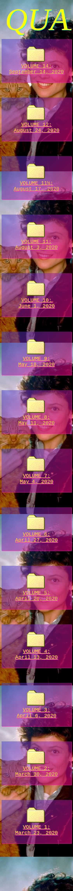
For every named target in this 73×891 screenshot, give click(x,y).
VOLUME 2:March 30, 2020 (36, 797)
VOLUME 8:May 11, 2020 (36, 431)
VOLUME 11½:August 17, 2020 (36, 188)
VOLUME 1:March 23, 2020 (36, 857)
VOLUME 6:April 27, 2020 (36, 553)
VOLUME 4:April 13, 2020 (36, 675)
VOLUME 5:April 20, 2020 (36, 614)
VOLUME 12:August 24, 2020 (36, 127)
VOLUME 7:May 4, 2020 (36, 492)
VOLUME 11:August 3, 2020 (36, 249)
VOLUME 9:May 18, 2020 (36, 371)
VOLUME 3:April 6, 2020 (36, 736)
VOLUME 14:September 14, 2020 (36, 66)
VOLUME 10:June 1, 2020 (36, 310)
